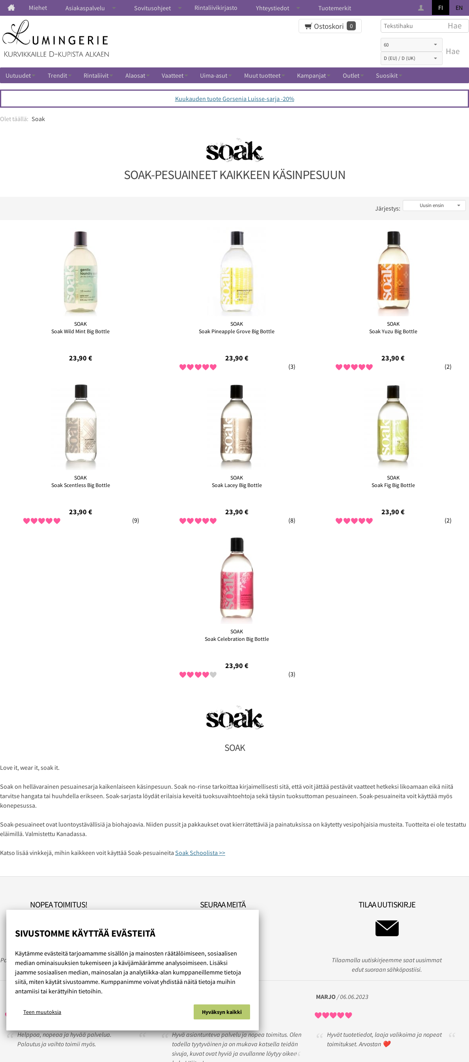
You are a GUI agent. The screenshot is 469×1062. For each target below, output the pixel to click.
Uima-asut (213, 75)
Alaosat (135, 75)
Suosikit (387, 75)
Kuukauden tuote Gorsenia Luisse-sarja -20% (234, 99)
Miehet (38, 7)
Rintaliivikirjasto (215, 7)
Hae (453, 51)
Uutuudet (18, 75)
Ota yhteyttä (298, 1028)
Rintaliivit (96, 75)
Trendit (57, 75)
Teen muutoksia (42, 1013)
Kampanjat (311, 75)
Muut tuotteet (262, 75)
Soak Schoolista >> (200, 699)
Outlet (351, 75)
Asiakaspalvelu (85, 8)
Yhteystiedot (272, 8)
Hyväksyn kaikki (222, 1013)
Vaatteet (172, 75)
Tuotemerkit (334, 8)
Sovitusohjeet (152, 8)
